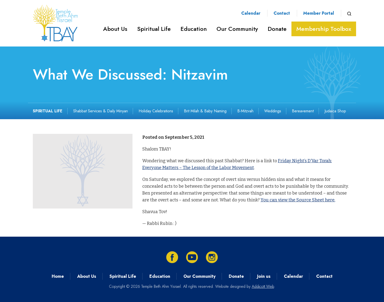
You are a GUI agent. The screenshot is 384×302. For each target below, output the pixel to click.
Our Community (237, 28)
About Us (115, 28)
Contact (282, 13)
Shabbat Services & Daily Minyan (100, 111)
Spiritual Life (154, 28)
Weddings (272, 111)
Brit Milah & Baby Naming (205, 111)
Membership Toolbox (323, 28)
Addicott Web (263, 286)
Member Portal (318, 13)
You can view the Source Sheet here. (298, 200)
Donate (277, 28)
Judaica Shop (335, 111)
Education (193, 28)
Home (58, 276)
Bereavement (303, 111)
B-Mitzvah (245, 111)
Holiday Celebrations (156, 111)
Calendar (250, 13)
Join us (264, 276)
